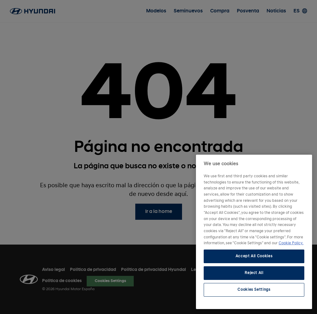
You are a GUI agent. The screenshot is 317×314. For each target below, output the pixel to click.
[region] (254, 232)
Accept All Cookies (254, 256)
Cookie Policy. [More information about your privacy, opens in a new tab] (291, 243)
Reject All (254, 273)
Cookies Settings (254, 290)
